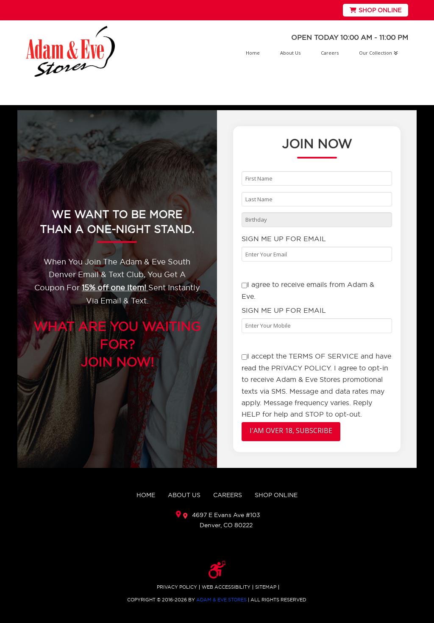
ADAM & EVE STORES (221, 600)
